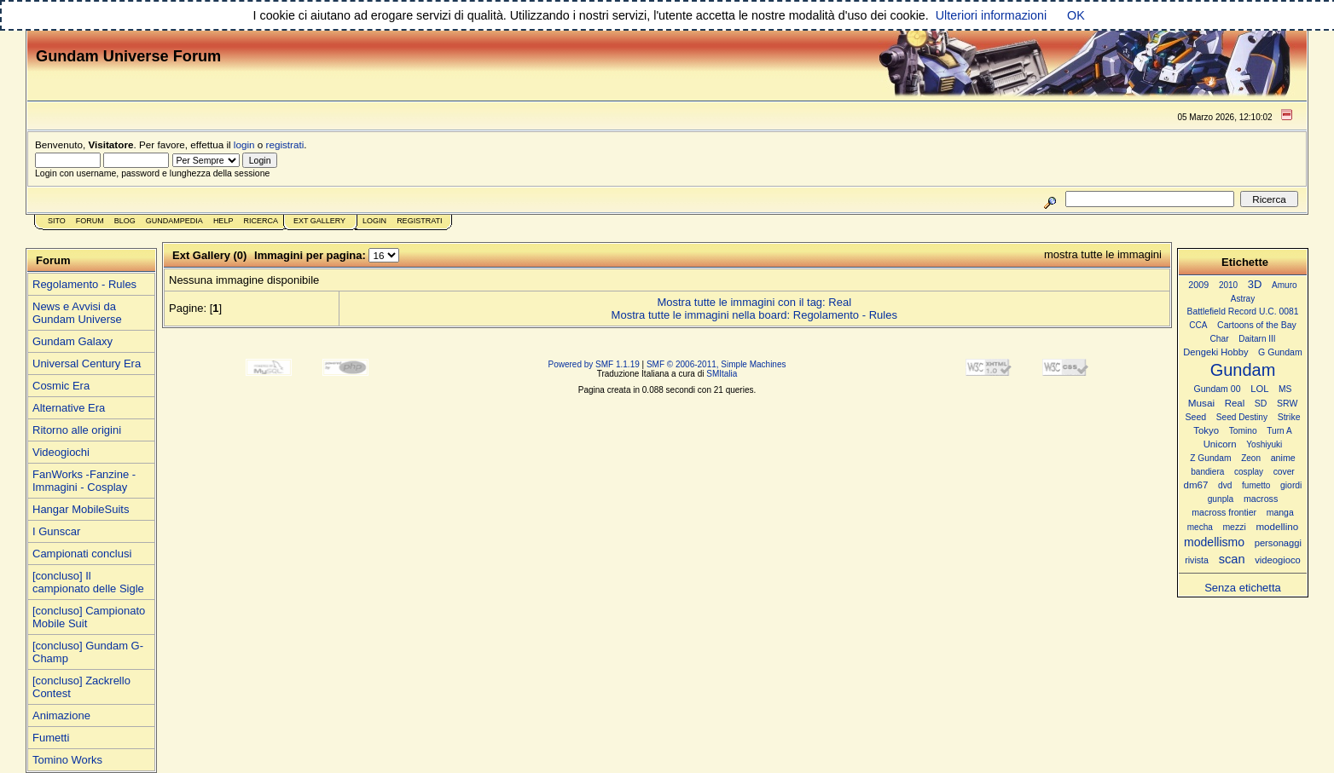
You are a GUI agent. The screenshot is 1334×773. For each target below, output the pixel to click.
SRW (1287, 403)
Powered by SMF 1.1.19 (594, 364)
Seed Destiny (1241, 417)
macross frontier (1224, 512)
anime (1283, 458)
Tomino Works (67, 759)
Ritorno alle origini (76, 430)
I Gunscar (56, 531)
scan (1232, 559)
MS (1285, 389)
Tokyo (1206, 430)
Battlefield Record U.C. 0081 (1243, 311)
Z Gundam (1210, 458)
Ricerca (260, 220)
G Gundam (1280, 352)
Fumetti (50, 737)
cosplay (1248, 471)
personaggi (1278, 543)
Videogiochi (61, 452)
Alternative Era (68, 407)
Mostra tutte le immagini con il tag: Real (754, 302)
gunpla (1221, 499)
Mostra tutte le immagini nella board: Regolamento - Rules (754, 315)
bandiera (1207, 471)
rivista (1197, 560)
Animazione (61, 715)
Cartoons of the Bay (1256, 325)
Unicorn (1220, 444)
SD (1261, 403)
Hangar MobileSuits (80, 509)
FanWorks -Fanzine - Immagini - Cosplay (84, 480)
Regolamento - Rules (84, 284)
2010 (1228, 285)
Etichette (1244, 262)
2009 (1198, 285)
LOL (1259, 389)
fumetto (1256, 485)
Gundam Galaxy (72, 341)
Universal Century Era (86, 363)
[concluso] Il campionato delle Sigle (88, 582)
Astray (1243, 298)
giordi (1291, 485)
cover (1284, 471)
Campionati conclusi (81, 553)
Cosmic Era (61, 385)
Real (1234, 403)
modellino (1277, 526)
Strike (1289, 417)
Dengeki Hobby (1215, 352)
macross (1261, 498)
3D (1255, 284)
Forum (90, 220)
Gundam (1243, 370)
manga (1280, 512)
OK (1076, 15)
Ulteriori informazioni (991, 15)
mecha (1200, 527)
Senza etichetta (1242, 587)
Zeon (1251, 458)
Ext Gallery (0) (209, 255)
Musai (1201, 402)
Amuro (1284, 285)
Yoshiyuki (1264, 444)
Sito (57, 220)
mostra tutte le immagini (1103, 254)
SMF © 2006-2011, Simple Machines (716, 364)
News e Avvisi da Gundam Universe (77, 313)
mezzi (1233, 527)
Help (223, 220)
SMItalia (721, 373)
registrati (285, 144)
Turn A (1279, 431)
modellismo (1214, 542)
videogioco (1278, 560)
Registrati (419, 220)
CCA (1198, 325)
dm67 (1196, 485)
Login (374, 220)
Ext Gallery (319, 220)
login (244, 144)
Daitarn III (1256, 338)
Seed (1195, 417)
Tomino (1243, 431)
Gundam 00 (1217, 389)
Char (1218, 338)
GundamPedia (174, 220)
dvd (1225, 485)
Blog (125, 220)
